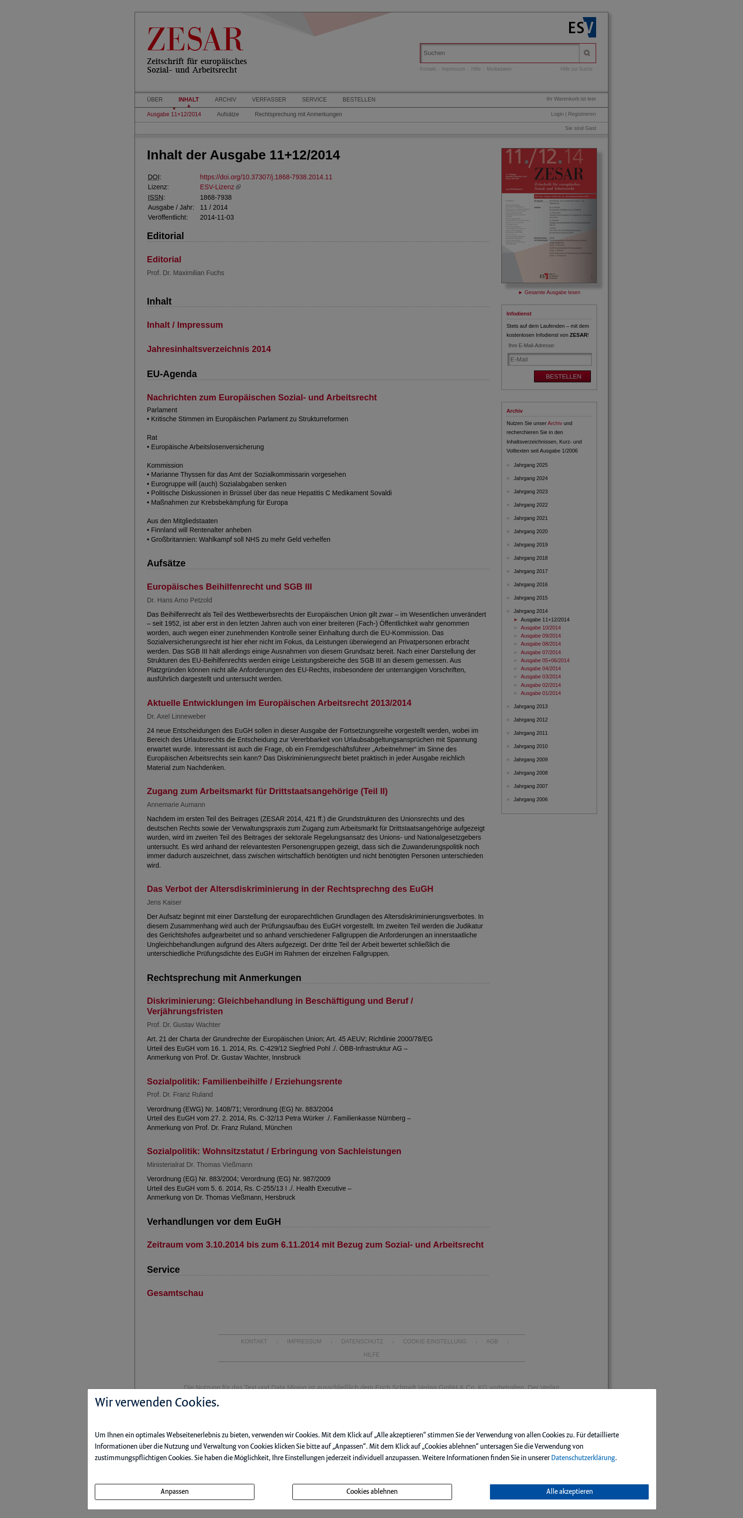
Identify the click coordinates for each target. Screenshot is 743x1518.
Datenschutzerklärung (583, 1458)
